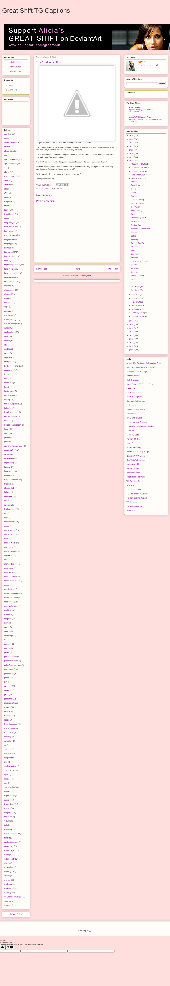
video (6, 855)
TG (61, 188)
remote (7, 711)
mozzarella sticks (11, 606)
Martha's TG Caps (133, 439)
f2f (5, 374)
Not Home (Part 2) (138, 290)
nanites (7, 614)
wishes (7, 880)
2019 (131, 157)
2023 (131, 146)
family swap (9, 391)
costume (7, 311)
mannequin (8, 547)
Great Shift (55, 188)
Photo (133, 250)
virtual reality (9, 859)
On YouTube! (15, 72)
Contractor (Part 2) (138, 203)
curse (6, 328)
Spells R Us (9, 770)
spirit (6, 775)
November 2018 (138, 167)
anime (6, 189)
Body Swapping (132, 380)
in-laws (7, 492)
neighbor (8, 619)
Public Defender (137, 276)
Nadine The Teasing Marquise (138, 452)
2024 (131, 143)
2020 (131, 154)
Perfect (134, 182)
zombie (7, 905)
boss (6, 260)
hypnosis (8, 484)
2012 (131, 339)
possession (9, 673)
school (7, 737)
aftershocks (9, 151)
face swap (8, 383)
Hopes (133, 279)
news (6, 623)
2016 (131, 324)
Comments (11, 90)
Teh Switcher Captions (135, 481)
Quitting (134, 232)
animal (7, 185)
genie (6, 437)
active (6, 138)
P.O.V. (6, 640)
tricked (7, 838)
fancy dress (9, 395)
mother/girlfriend (11, 598)
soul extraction (10, 766)
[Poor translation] (9, 947)
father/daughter (10, 404)
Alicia (143, 62)
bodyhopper (9, 244)
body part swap (10, 227)
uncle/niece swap (11, 842)
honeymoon (9, 471)
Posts (9, 86)
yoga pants (8, 901)
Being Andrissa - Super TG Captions (141, 367)
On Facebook (16, 62)
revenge (7, 716)
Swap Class (9, 804)
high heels (8, 463)
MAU (6, 560)
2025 (131, 139)
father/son (8, 408)
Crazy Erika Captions (135, 393)
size (6, 762)
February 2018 (137, 313)
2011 (131, 343)
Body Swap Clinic (11, 235)
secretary (8, 753)
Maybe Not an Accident (140, 229)
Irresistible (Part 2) (138, 218)
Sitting (133, 236)
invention (8, 505)
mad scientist (9, 522)
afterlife (7, 147)
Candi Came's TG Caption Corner (140, 384)
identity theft (9, 488)
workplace (8, 888)
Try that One (136, 225)
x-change (8, 893)
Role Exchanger (11, 724)
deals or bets (9, 332)
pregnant (8, 686)
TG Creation (131, 502)
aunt (6, 197)
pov (5, 682)
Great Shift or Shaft (134, 418)
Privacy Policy (16, 914)
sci (5, 745)
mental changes (10, 564)
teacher (7, 808)
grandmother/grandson (13, 446)
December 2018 (138, 164)
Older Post (113, 269)
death (6, 336)
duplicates (8, 357)
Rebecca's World (133, 473)
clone (6, 298)
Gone (133, 192)
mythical (7, 610)
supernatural (9, 796)
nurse (6, 627)
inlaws (6, 501)
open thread (9, 631)
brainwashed (9, 277)
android (7, 180)
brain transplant (10, 273)
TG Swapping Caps (134, 506)
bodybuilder (9, 239)
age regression (10, 163)
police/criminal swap (12, 665)
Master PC (8, 555)
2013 (131, 335)
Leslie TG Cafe (132, 435)
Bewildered (135, 185)
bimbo (6, 218)
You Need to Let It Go (140, 261)
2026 (131, 135)
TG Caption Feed (133, 489)
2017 (131, 321)
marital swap (9, 551)
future (6, 429)
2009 (131, 350)
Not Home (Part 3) (138, 286)
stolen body (9, 787)
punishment (9, 703)
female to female (11, 412)
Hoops (133, 283)
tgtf (5, 825)
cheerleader (9, 290)
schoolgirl (8, 741)
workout (7, 884)
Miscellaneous (10, 581)
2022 (131, 150)
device (7, 341)
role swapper (9, 728)
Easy (133, 214)
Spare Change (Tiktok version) (141, 110)
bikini (6, 210)
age (5, 155)
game (6, 433)
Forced (7, 421)
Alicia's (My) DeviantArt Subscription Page (143, 363)
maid (6, 539)
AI (5, 168)
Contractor (135, 207)
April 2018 (135, 305)
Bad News (135, 254)
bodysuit (7, 248)
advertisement (10, 142)
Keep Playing (136, 211)
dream (7, 353)
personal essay (10, 657)
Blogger (89, 931)
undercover (9, 846)
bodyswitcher (9, 256)
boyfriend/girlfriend (12, 265)
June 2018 (136, 298)
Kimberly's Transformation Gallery (140, 426)
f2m (5, 378)
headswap (8, 458)
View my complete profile (149, 65)
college (7, 303)
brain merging (10, 269)
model (6, 585)
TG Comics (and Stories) (136, 498)
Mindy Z (129, 443)
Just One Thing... (138, 200)
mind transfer (9, 572)
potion (6, 678)
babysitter (8, 202)
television (8, 817)
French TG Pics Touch (135, 409)
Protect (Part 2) (137, 243)
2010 (131, 346)
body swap (8, 231)
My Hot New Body (133, 447)
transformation (10, 834)
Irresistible (135, 221)
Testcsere (130, 485)
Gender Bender (132, 414)
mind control (9, 568)
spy (5, 783)
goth (6, 442)
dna (5, 345)
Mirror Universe (10, 576)
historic (7, 467)
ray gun (7, 707)
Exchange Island (11, 366)
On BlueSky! (15, 67)
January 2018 (137, 316)
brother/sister (9, 282)
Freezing (134, 239)
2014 (131, 332)
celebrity (7, 286)
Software (134, 257)
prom (6, 695)
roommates (9, 732)
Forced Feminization (12, 425)
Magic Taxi (8, 534)
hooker (7, 475)
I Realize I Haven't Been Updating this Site (145, 119)
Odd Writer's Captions (135, 460)
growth (7, 454)
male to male (9, 543)
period (6, 652)
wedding (7, 871)
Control (134, 265)
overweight (8, 636)
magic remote (10, 530)
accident (7, 134)
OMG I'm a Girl (132, 464)
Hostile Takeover (11, 480)
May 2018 (135, 302)
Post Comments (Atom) (82, 276)
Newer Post (41, 269)
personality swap (11, 661)
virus (6, 863)
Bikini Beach (9, 214)
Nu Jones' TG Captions (136, 456)
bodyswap (46, 188)
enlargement (9, 362)
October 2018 (137, 171)
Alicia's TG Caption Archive (141, 117)
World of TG (131, 511)
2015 (131, 328)
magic (6, 526)
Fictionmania (131, 405)
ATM (6, 193)
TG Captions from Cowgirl (137, 494)
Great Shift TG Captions (36, 10)
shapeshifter (9, 758)
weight (7, 876)
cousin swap (9, 315)
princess (7, 690)
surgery (7, 800)
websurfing (8, 867)
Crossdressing (10, 319)
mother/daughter (11, 593)
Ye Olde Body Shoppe (13, 897)
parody (7, 648)
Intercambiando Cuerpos (136, 422)
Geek (133, 189)
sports (6, 779)
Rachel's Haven (132, 468)
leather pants (9, 509)
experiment (8, 370)
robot (6, 720)
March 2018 (136, 309)
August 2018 (137, 178)
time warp (8, 829)
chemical (8, 294)
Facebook (8, 387)
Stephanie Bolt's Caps (135, 477)
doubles (7, 349)
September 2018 (138, 175)
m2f (5, 513)
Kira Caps (130, 431)
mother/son (9, 602)
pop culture (8, 669)
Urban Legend (10, 850)
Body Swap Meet (133, 376)
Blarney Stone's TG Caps (136, 372)
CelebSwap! (131, 388)
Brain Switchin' (136, 107)
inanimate (8, 496)
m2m (6, 517)
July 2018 (135, 295)
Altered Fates (9, 176)
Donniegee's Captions (135, 401)
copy (6, 307)
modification (9, 589)
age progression (11, 159)
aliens (6, 172)
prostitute (8, 699)
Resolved (135, 268)
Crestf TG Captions (134, 397)
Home (77, 269)
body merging (10, 222)
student (7, 791)
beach (6, 206)
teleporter (8, 812)
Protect (134, 247)
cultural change (10, 324)
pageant (7, 644)
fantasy (7, 400)
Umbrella (135, 272)
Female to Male (10, 416)
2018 (131, 161)
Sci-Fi (6, 749)
